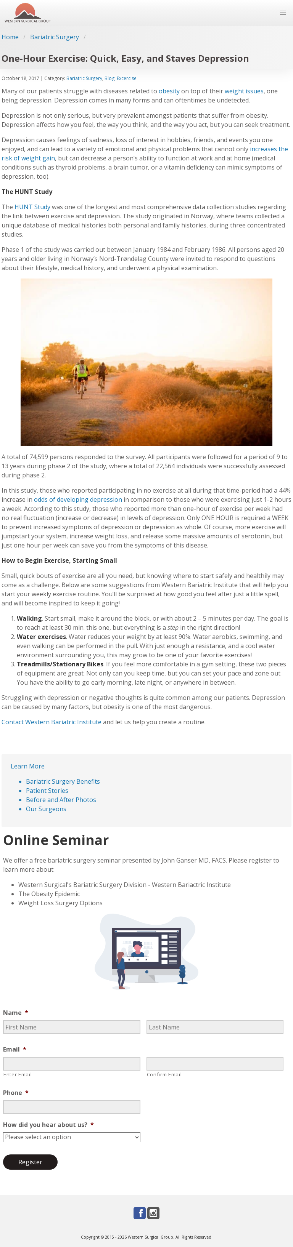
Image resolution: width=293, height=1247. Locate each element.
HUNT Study (32, 207)
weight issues (244, 91)
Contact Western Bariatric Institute (51, 722)
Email (14, 1049)
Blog (109, 78)
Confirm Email (164, 1074)
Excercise (127, 78)
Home (10, 37)
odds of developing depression (78, 499)
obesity (169, 91)
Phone (16, 1093)
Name (15, 1013)
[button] (283, 13)
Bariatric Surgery (54, 37)
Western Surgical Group (150, 1237)
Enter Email (17, 1074)
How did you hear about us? (48, 1125)
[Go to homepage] (27, 13)
